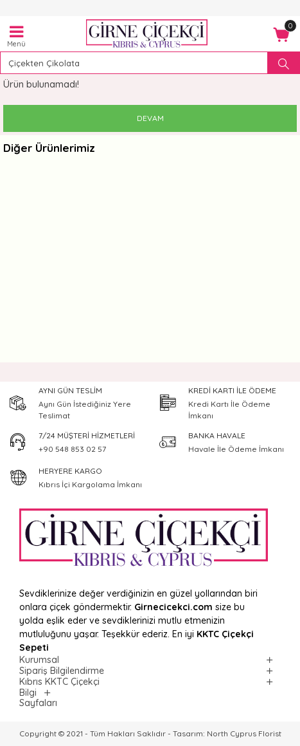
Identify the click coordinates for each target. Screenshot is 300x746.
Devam (150, 118)
